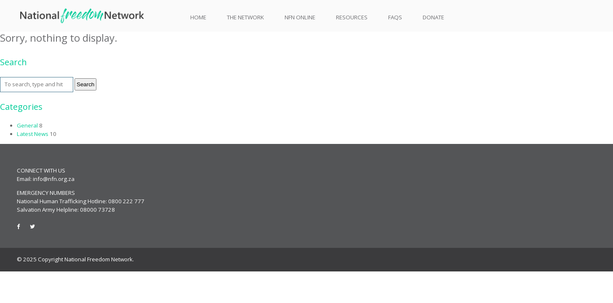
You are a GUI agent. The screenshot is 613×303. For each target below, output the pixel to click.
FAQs (395, 17)
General (27, 125)
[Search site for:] (36, 84)
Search (85, 84)
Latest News (32, 134)
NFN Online (300, 17)
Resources (352, 17)
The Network (245, 17)
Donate (433, 17)
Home (198, 17)
